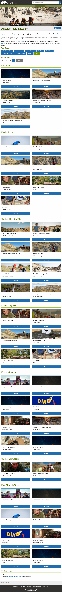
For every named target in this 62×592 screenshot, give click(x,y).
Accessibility (16, 586)
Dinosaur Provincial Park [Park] (23, 5)
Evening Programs (30, 50)
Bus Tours (40, 50)
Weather (3, 43)
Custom (30, 53)
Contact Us (45, 586)
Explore (15, 86)
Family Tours (49, 50)
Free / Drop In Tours (7, 50)
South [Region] (16, 5)
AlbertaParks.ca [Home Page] (11, 5)
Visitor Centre (20, 41)
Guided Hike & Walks (7, 53)
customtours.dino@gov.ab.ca (14, 576)
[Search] (45, 2)
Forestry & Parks (4, 5)
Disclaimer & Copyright (25, 586)
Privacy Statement (37, 586)
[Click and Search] (60, 2)
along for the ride (14, 34)
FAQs (37, 53)
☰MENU (57, 28)
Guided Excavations (20, 53)
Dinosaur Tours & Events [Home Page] (40, 5)
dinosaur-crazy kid (20, 33)
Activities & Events (32, 5)
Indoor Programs (19, 50)
